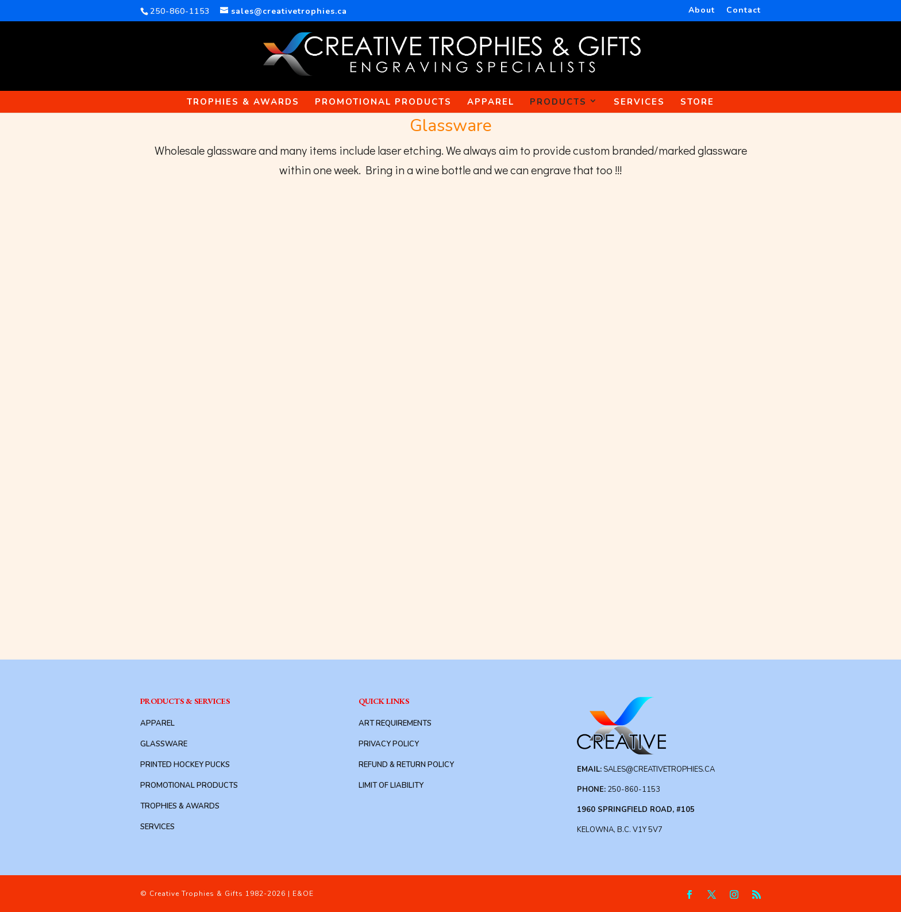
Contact (743, 11)
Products (558, 102)
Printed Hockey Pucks (185, 765)
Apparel (490, 102)
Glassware (163, 744)
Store (697, 102)
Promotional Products (383, 102)
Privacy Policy (389, 744)
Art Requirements (395, 723)
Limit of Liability (391, 785)
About (701, 11)
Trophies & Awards (243, 102)
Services (639, 102)
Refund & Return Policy (406, 765)
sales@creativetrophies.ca (659, 769)
